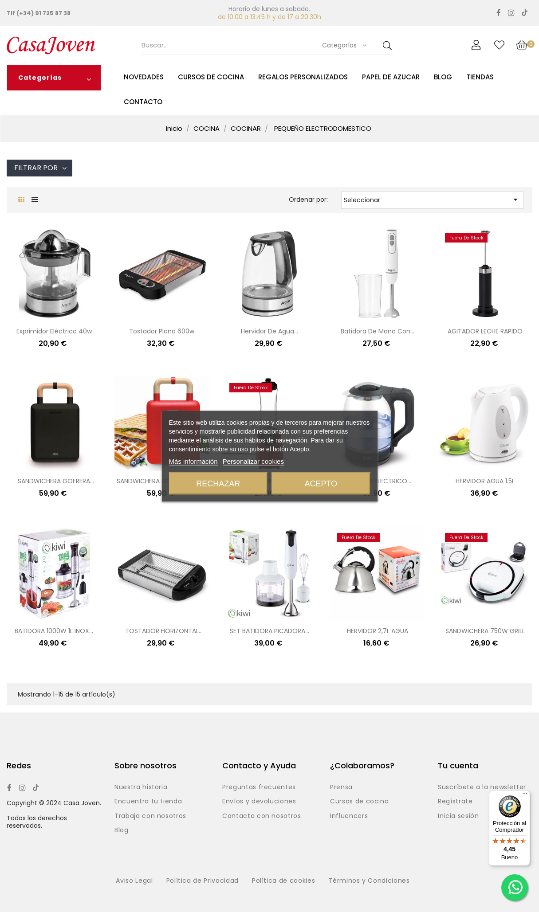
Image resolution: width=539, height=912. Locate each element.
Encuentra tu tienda (148, 802)
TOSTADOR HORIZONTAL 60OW (162, 631)
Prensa (341, 787)
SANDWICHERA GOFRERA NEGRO (54, 482)
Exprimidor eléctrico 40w (54, 331)
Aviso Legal (134, 881)
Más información (193, 461)
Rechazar (218, 483)
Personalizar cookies (253, 461)
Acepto (320, 483)
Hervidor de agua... (269, 331)
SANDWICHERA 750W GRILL (485, 630)
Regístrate (455, 802)
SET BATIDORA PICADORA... (269, 630)
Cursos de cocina (359, 802)
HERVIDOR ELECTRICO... (377, 481)
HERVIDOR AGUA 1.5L (485, 481)
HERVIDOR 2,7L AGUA (377, 630)
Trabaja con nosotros (150, 816)
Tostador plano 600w (161, 331)
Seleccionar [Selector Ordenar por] (432, 199)
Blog (121, 830)
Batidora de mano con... (377, 331)
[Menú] (524, 796)
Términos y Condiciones (368, 881)
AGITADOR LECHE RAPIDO (485, 331)
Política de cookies (283, 881)
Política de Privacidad (202, 881)
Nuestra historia (140, 787)
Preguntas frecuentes (259, 787)
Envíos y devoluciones (259, 802)
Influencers (349, 816)
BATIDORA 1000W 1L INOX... (54, 630)
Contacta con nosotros (261, 816)
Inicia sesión (458, 816)
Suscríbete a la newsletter (482, 787)
